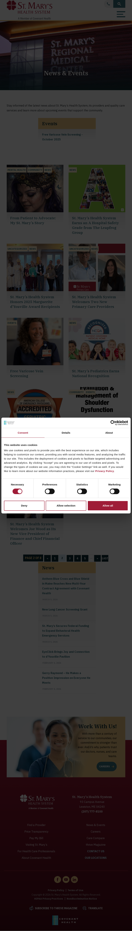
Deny (24, 505)
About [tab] (109, 432)
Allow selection (66, 505)
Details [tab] (66, 432)
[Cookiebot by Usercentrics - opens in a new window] (113, 422)
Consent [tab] (23, 432)
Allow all (108, 505)
